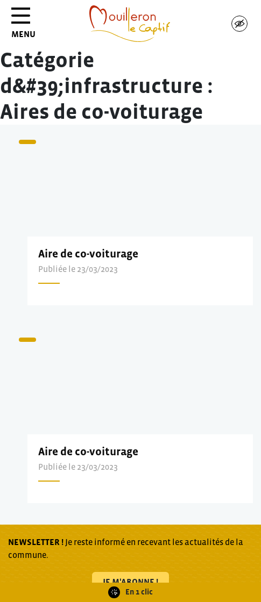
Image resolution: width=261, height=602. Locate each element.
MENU (23, 27)
